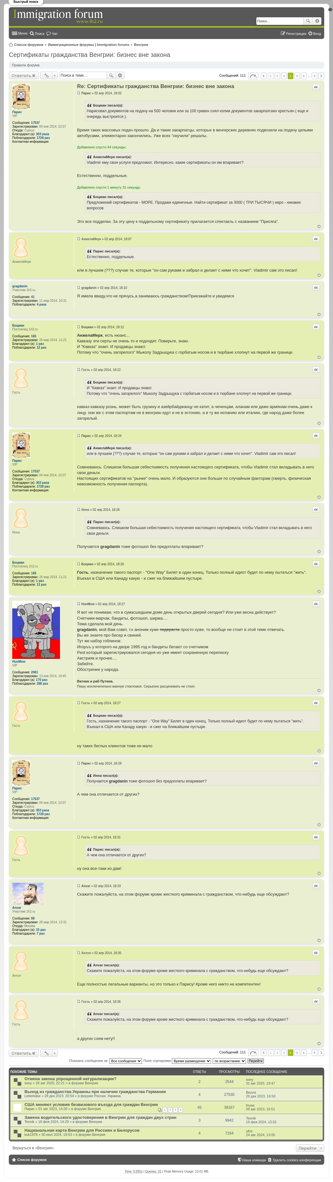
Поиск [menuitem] (39, 34)
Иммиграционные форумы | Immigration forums (88, 45)
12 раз (41, 347)
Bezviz (251, 1092)
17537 (35, 122)
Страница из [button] (253, 76)
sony (28, 1083)
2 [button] (277, 76)
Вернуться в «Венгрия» (33, 1148)
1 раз (40, 343)
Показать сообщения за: (105, 1061)
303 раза (42, 134)
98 (33, 918)
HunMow (18, 661)
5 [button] (297, 76)
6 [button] (304, 76)
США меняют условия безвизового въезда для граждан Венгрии (91, 1104)
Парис (17, 112)
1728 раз (43, 138)
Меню (23, 33)
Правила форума (26, 65)
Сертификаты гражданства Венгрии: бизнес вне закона (89, 54)
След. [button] (321, 76)
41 (33, 297)
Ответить (21, 75)
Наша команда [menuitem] (254, 1160)
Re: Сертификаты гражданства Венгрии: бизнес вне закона (155, 86)
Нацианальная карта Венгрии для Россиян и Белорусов (82, 1130)
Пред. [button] (264, 76)
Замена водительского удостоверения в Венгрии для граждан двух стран (101, 1117)
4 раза (41, 304)
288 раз (42, 683)
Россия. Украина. (108, 1096)
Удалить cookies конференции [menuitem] (296, 1160)
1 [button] (271, 76)
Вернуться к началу (319, 226)
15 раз (41, 929)
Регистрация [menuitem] (296, 34)
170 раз (41, 680)
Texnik (29, 1122)
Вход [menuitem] (317, 34)
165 (33, 336)
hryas (250, 1105)
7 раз (41, 933)
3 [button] (284, 76)
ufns (249, 1131)
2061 (34, 672)
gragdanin (19, 286)
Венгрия (141, 45)
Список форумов (28, 45)
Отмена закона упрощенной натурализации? (71, 1078)
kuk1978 (31, 1134)
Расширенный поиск (317, 21)
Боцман (18, 325)
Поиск (308, 21)
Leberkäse (33, 1096)
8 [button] (314, 76)
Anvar (16, 907)
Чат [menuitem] (54, 34)
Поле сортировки (177, 1061)
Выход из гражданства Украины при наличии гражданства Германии (95, 1091)
